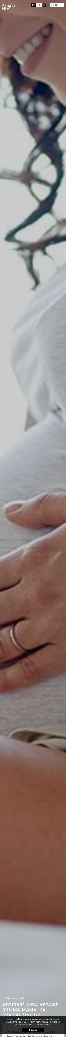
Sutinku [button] (33, 1030)
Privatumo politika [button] (42, 1025)
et (39, 5)
